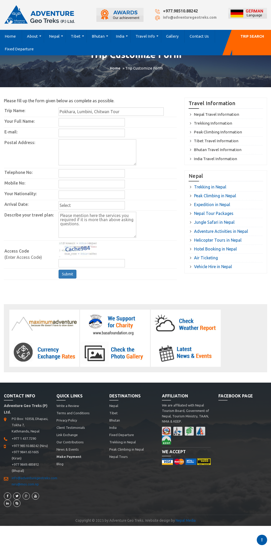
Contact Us (199, 36)
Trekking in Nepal (210, 187)
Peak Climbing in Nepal (215, 195)
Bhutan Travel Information (217, 149)
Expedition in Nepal (212, 204)
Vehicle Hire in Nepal (213, 266)
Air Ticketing (206, 257)
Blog (59, 464)
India (120, 36)
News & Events (67, 449)
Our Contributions (70, 442)
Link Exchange (67, 435)
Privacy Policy (66, 420)
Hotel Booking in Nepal (215, 249)
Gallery (172, 36)
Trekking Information (213, 123)
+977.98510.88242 (180, 11)
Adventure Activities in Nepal (221, 231)
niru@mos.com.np (25, 484)
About (32, 36)
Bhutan (98, 36)
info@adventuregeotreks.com (190, 17)
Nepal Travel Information (216, 114)
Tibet (76, 36)
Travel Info (145, 36)
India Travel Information (215, 159)
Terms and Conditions (73, 413)
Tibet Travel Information (216, 141)
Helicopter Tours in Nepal (217, 240)
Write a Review (67, 406)
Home (10, 36)
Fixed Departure (19, 49)
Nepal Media (186, 520)
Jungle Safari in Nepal (214, 222)
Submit (67, 274)
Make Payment (68, 456)
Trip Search (252, 36)
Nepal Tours (118, 456)
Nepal (54, 36)
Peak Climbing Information (218, 132)
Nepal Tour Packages (213, 213)
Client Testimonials (70, 427)
